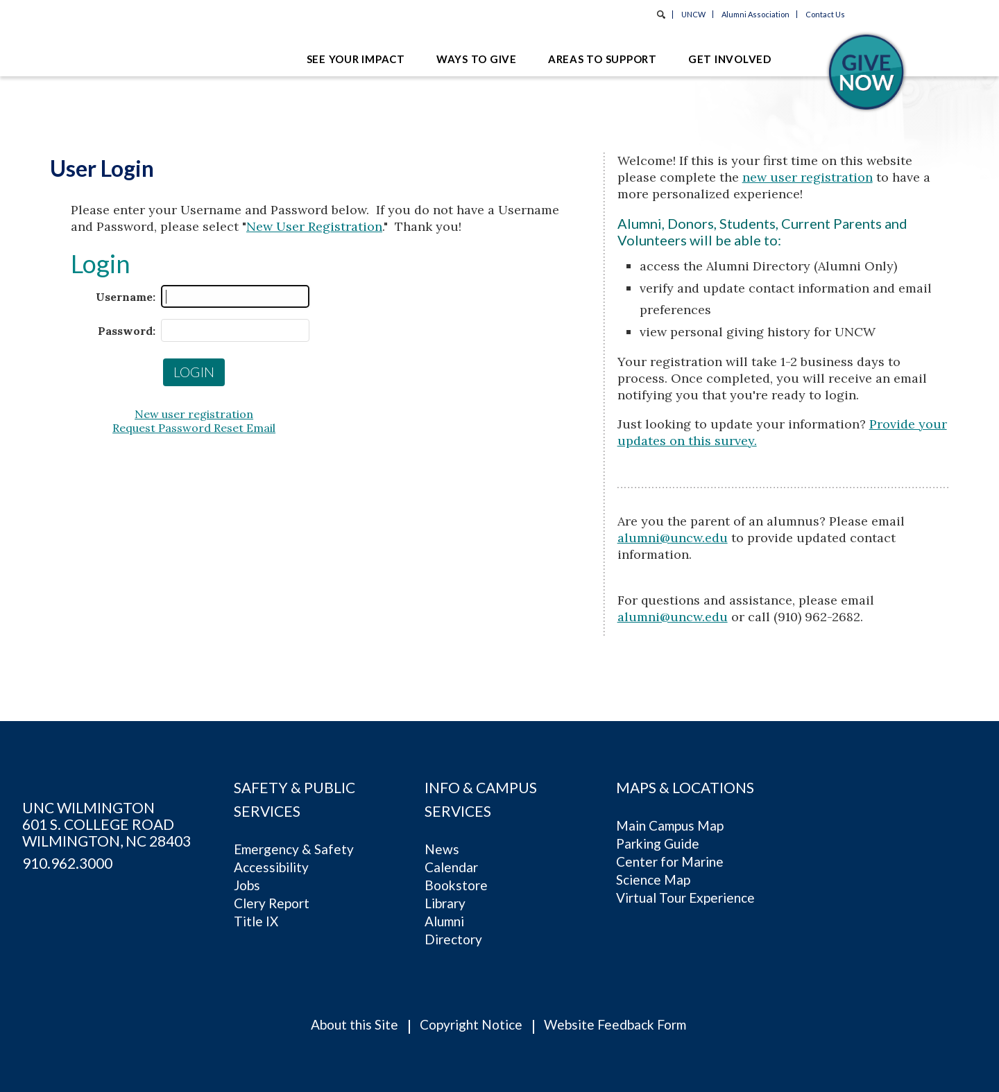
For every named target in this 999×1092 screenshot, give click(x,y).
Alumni (444, 921)
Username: (125, 297)
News (442, 849)
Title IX (256, 921)
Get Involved (729, 59)
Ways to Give (476, 59)
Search (661, 14)
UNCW (693, 14)
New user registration (194, 414)
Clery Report (271, 903)
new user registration (807, 177)
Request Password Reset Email (193, 428)
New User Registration (314, 226)
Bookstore (456, 885)
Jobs (247, 885)
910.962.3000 (67, 863)
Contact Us (825, 14)
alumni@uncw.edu (672, 538)
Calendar (451, 867)
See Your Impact (356, 59)
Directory (453, 939)
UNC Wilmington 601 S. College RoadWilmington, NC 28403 (106, 824)
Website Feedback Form (615, 1024)
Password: (126, 331)
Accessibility (271, 867)
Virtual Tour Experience (685, 897)
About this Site (354, 1024)
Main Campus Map (670, 825)
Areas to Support (602, 59)
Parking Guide (657, 843)
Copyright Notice (471, 1024)
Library (445, 903)
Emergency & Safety (294, 849)
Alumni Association (755, 14)
